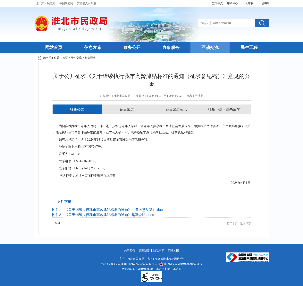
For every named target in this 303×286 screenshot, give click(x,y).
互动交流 (210, 47)
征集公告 (77, 109)
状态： (195, 95)
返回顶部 (245, 223)
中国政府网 (66, 3)
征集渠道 (127, 109)
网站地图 (173, 250)
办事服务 (171, 47)
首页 (65, 57)
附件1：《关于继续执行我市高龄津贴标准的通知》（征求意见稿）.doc (107, 210)
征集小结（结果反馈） (225, 109)
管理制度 (144, 250)
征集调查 (90, 57)
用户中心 (232, 3)
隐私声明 (158, 250)
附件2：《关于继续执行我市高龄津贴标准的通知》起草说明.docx (103, 215)
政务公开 (131, 47)
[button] (247, 3)
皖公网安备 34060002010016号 (180, 264)
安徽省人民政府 (86, 3)
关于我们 (129, 250)
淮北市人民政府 (45, 3)
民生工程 (249, 47)
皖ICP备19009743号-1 (143, 263)
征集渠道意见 (176, 109)
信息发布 (92, 47)
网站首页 (53, 47)
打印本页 (232, 223)
